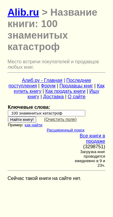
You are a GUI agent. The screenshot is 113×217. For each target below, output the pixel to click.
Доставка (53, 96)
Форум (48, 85)
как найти (33, 125)
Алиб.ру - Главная (42, 80)
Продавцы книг (76, 85)
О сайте (77, 96)
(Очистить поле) (60, 119)
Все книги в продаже (92, 138)
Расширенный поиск (66, 130)
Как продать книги (65, 91)
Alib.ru (23, 12)
